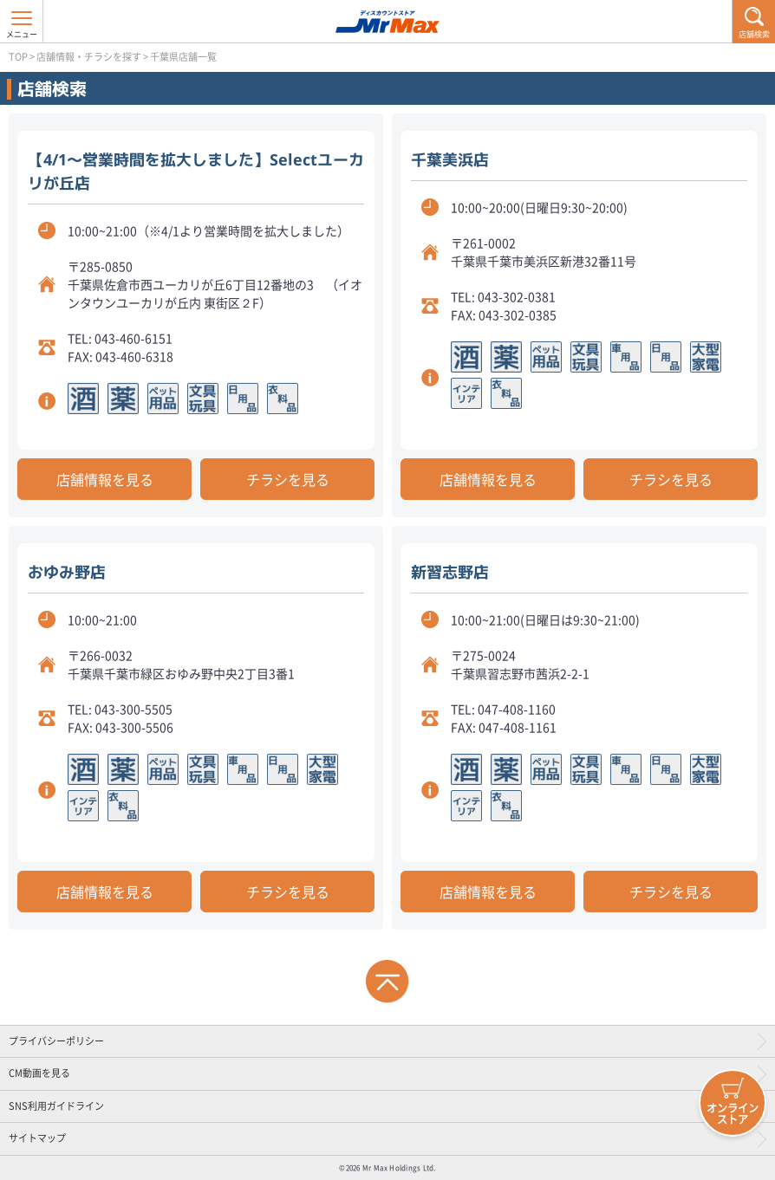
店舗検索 (754, 34)
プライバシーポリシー (56, 1041)
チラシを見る (287, 479)
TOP (18, 56)
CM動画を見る (39, 1073)
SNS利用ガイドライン (56, 1106)
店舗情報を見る (104, 479)
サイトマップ (37, 1138)
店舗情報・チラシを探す (88, 56)
